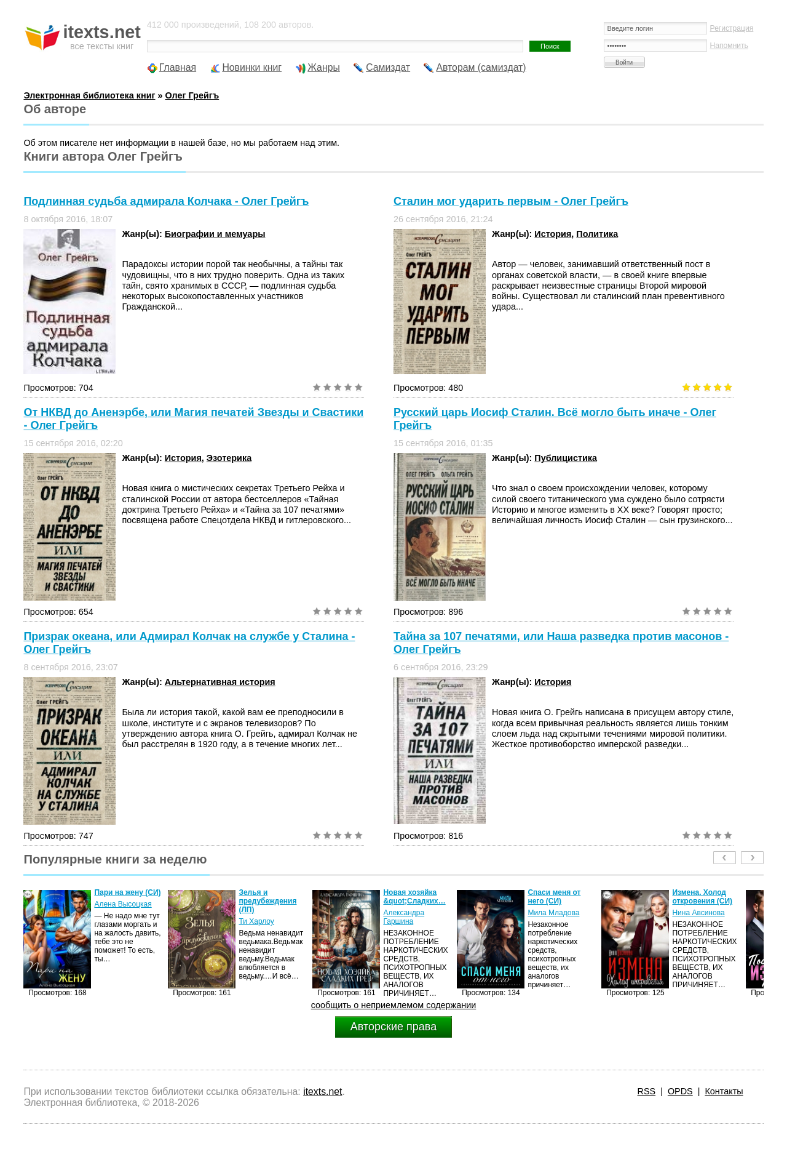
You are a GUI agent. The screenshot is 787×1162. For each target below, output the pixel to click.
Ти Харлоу (256, 921)
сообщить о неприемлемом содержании (394, 1005)
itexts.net (322, 1091)
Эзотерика (229, 458)
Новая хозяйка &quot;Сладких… (414, 896)
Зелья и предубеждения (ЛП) (267, 901)
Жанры (323, 67)
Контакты (724, 1091)
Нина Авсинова (698, 912)
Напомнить (729, 45)
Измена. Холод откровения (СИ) (702, 896)
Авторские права (393, 1026)
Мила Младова (553, 912)
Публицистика (565, 458)
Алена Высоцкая (122, 904)
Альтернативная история (220, 682)
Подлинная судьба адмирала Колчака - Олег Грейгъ (166, 201)
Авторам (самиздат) (481, 67)
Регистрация (732, 28)
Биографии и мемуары (215, 234)
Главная (177, 67)
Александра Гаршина (403, 917)
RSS (647, 1091)
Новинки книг (252, 67)
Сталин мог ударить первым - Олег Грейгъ (511, 201)
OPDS (680, 1091)
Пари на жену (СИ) (127, 892)
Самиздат (388, 67)
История (552, 234)
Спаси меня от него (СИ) (554, 896)
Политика (597, 234)
